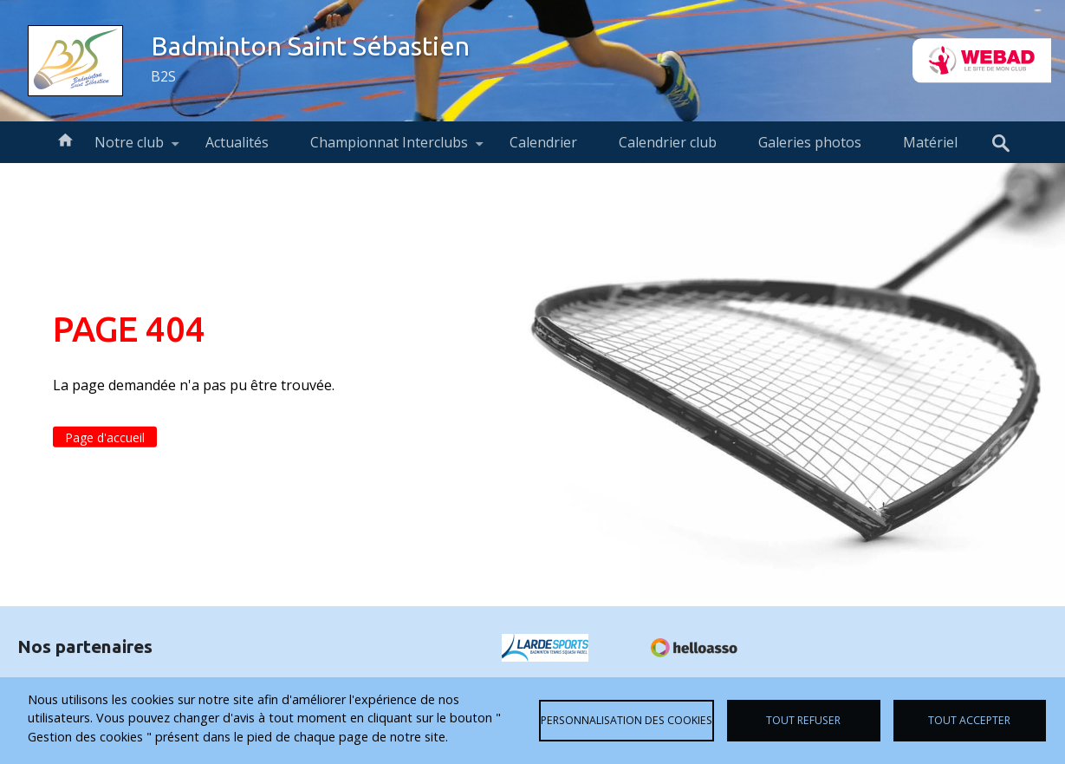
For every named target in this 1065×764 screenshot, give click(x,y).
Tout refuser (803, 720)
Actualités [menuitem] (237, 142)
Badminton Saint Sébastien (310, 46)
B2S (163, 76)
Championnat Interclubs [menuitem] (389, 148)
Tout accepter (969, 720)
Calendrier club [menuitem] (668, 142)
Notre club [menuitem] (129, 148)
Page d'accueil (105, 436)
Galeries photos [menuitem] (809, 142)
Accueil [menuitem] (65, 138)
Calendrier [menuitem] (543, 142)
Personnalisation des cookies (626, 720)
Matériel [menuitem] (930, 142)
